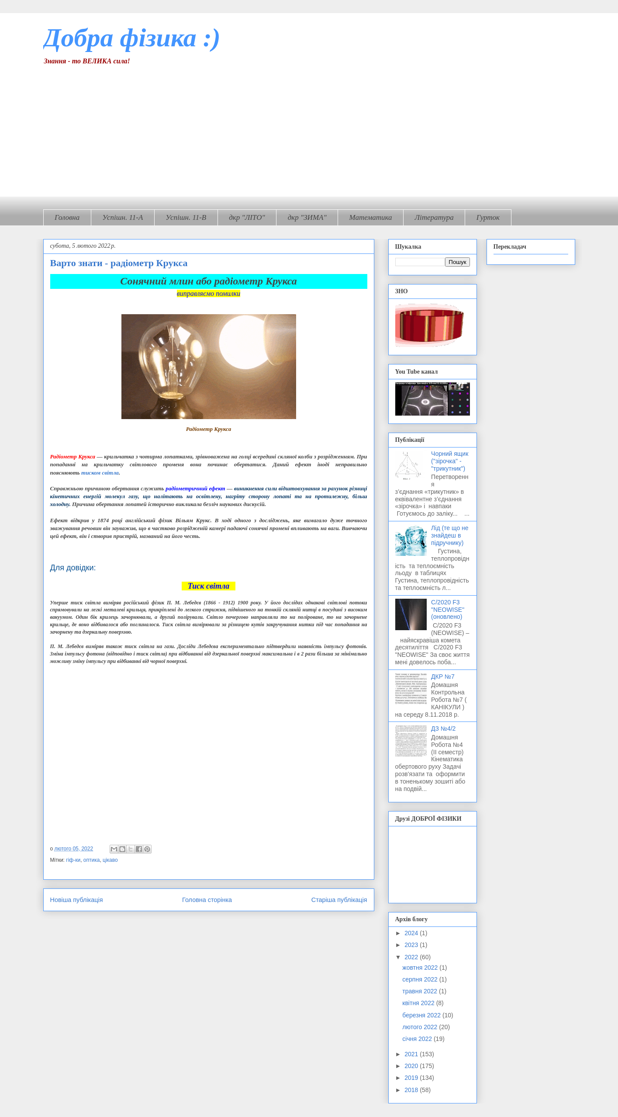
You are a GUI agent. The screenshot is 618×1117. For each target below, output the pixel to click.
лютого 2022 (420, 1026)
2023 (412, 944)
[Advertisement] (309, 130)
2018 (412, 1089)
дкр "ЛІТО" (247, 217)
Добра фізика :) (132, 37)
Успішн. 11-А (122, 217)
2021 (412, 1054)
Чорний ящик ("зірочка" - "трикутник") (449, 461)
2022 (412, 957)
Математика (370, 217)
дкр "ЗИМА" (307, 217)
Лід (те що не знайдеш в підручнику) (450, 535)
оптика (91, 860)
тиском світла (100, 472)
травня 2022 (420, 991)
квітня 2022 (419, 1002)
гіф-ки (73, 860)
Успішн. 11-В (186, 217)
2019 (412, 1077)
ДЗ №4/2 (443, 728)
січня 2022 (418, 1038)
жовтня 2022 (420, 967)
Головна (67, 217)
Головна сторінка (207, 899)
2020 (412, 1065)
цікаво (110, 860)
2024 (412, 933)
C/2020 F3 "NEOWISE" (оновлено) (447, 610)
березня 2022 (422, 1015)
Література (434, 217)
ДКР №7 (443, 676)
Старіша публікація (339, 899)
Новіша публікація (76, 899)
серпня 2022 (420, 979)
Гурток (488, 217)
